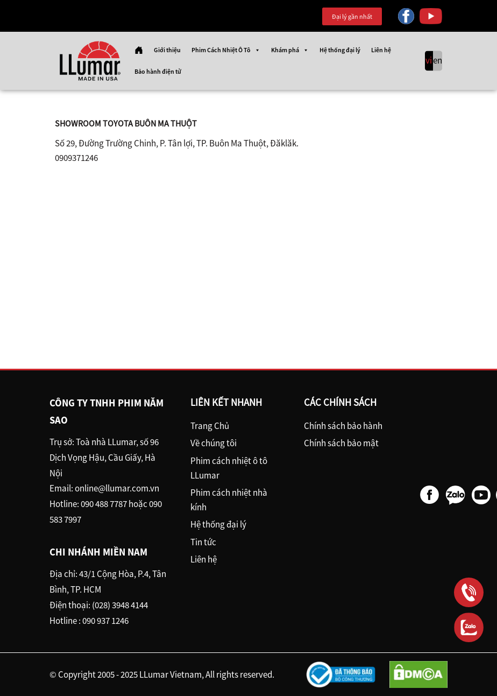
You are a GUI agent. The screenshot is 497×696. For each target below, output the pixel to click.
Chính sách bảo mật (341, 443)
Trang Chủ (209, 426)
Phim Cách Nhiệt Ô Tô (225, 50)
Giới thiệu (167, 50)
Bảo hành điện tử (157, 71)
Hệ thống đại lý (340, 50)
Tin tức (203, 542)
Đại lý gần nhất (352, 16)
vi (428, 61)
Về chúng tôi (213, 443)
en (437, 61)
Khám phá (290, 50)
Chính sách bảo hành (343, 426)
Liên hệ (381, 50)
